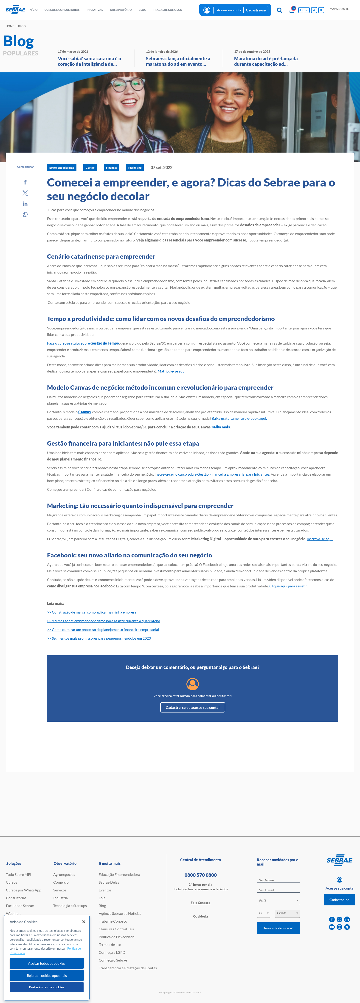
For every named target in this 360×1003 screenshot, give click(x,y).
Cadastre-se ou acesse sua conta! (193, 707)
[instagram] (339, 927)
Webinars (13, 913)
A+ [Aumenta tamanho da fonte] (301, 10)
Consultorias (16, 898)
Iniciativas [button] (95, 9)
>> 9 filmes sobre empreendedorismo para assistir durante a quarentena (103, 621)
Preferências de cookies (46, 987)
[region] (47, 958)
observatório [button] (121, 9)
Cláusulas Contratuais (116, 929)
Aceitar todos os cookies (46, 963)
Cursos (11, 882)
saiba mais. (221, 427)
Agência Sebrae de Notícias (120, 913)
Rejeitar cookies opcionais (47, 975)
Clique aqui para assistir (288, 586)
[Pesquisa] (279, 10)
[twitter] (339, 919)
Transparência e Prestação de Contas (128, 968)
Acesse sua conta (229, 10)
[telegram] (347, 927)
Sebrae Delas (109, 882)
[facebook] (332, 919)
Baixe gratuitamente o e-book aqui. (239, 418)
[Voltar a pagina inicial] (15, 10)
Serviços (59, 890)
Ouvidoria (200, 916)
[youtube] (332, 927)
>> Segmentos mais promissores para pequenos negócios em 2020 (99, 638)
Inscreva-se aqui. (320, 539)
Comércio (61, 882)
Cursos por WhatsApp (23, 890)
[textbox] (280, 900)
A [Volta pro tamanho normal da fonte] (314, 10)
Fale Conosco (200, 902)
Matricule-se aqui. (172, 371)
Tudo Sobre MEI (18, 874)
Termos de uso (110, 944)
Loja (102, 898)
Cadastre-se (256, 10)
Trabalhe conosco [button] (167, 9)
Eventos (105, 890)
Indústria (60, 898)
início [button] (33, 9)
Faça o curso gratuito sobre (83, 343)
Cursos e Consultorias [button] (62, 9)
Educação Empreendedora (119, 874)
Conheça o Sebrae (113, 960)
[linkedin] (347, 919)
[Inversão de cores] (321, 10)
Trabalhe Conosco (113, 921)
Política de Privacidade (117, 936)
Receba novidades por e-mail (278, 928)
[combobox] (278, 901)
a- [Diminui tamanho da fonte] (307, 10)
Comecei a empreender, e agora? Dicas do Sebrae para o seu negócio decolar (191, 189)
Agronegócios (64, 874)
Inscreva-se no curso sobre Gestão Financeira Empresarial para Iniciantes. (212, 474)
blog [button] (142, 9)
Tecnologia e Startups (70, 905)
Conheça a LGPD (112, 952)
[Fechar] (84, 922)
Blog (102, 905)
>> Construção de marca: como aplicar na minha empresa (91, 612)
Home (10, 26)
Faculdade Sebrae (20, 905)
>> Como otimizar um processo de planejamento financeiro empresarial (103, 629)
